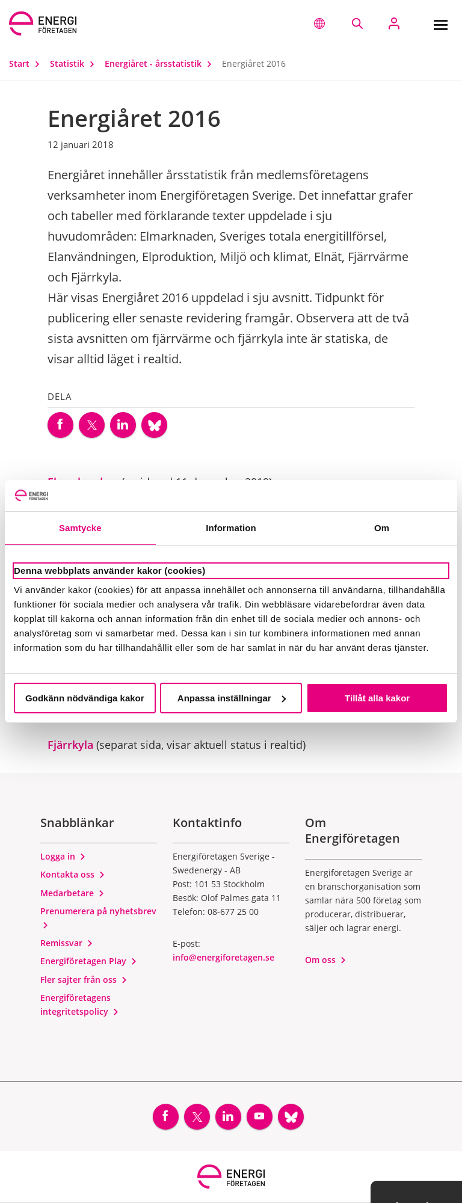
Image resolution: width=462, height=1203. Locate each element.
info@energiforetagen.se (223, 958)
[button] (319, 23)
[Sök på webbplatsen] (357, 23)
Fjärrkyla (70, 745)
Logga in (63, 857)
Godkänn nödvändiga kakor (84, 698)
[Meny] (440, 23)
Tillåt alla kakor (377, 698)
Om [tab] (381, 528)
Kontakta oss (72, 875)
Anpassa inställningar (231, 698)
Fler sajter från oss (84, 980)
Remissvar (66, 943)
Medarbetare (72, 893)
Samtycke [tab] (80, 528)
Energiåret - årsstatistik (161, 63)
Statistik (75, 63)
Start (27, 63)
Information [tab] (231, 528)
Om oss (325, 960)
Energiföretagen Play (88, 961)
